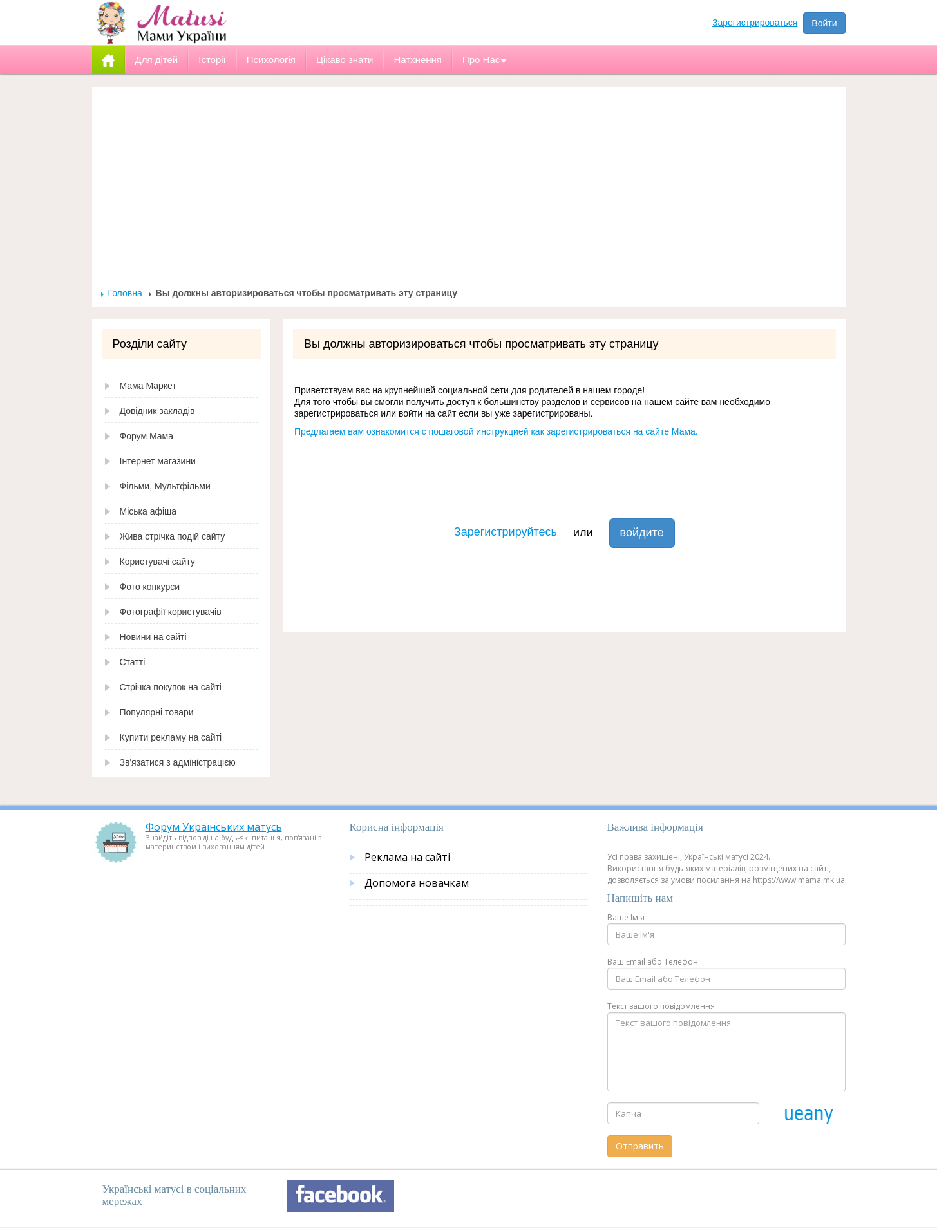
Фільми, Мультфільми (165, 486)
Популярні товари (157, 712)
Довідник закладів (157, 411)
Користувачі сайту (157, 561)
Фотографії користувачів (171, 612)
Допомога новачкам (416, 883)
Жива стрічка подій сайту (172, 536)
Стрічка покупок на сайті (171, 687)
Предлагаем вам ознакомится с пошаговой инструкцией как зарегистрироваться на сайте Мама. (496, 431)
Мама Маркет (148, 386)
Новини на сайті (153, 637)
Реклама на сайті (407, 857)
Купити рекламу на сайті (171, 737)
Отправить (640, 1146)
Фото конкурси (150, 586)
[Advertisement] (468, 190)
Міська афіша (148, 511)
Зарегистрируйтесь (505, 532)
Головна (125, 293)
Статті (133, 662)
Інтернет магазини (158, 461)
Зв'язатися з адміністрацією (178, 762)
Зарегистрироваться (754, 22)
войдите (642, 532)
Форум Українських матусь (214, 827)
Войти (824, 23)
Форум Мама (146, 436)
